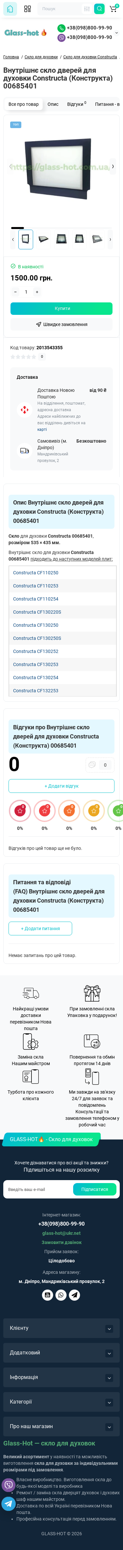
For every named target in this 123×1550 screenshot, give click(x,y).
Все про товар (24, 104)
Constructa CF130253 (35, 664)
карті (42, 429)
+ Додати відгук (62, 786)
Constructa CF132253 (35, 690)
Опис (53, 104)
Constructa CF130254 (35, 677)
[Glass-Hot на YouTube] (47, 1295)
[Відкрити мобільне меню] (27, 9)
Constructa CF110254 (35, 599)
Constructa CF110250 (35, 572)
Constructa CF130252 (35, 651)
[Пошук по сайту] (99, 9)
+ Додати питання (40, 928)
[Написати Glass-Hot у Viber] (61, 1295)
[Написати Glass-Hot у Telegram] (74, 1295)
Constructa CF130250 (35, 625)
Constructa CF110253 (35, 585)
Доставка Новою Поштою (55, 393)
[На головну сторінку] (10, 9)
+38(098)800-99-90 (84, 28)
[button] (113, 166)
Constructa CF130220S (37, 612)
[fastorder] (61, 324)
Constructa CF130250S (37, 638)
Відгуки (76, 103)
